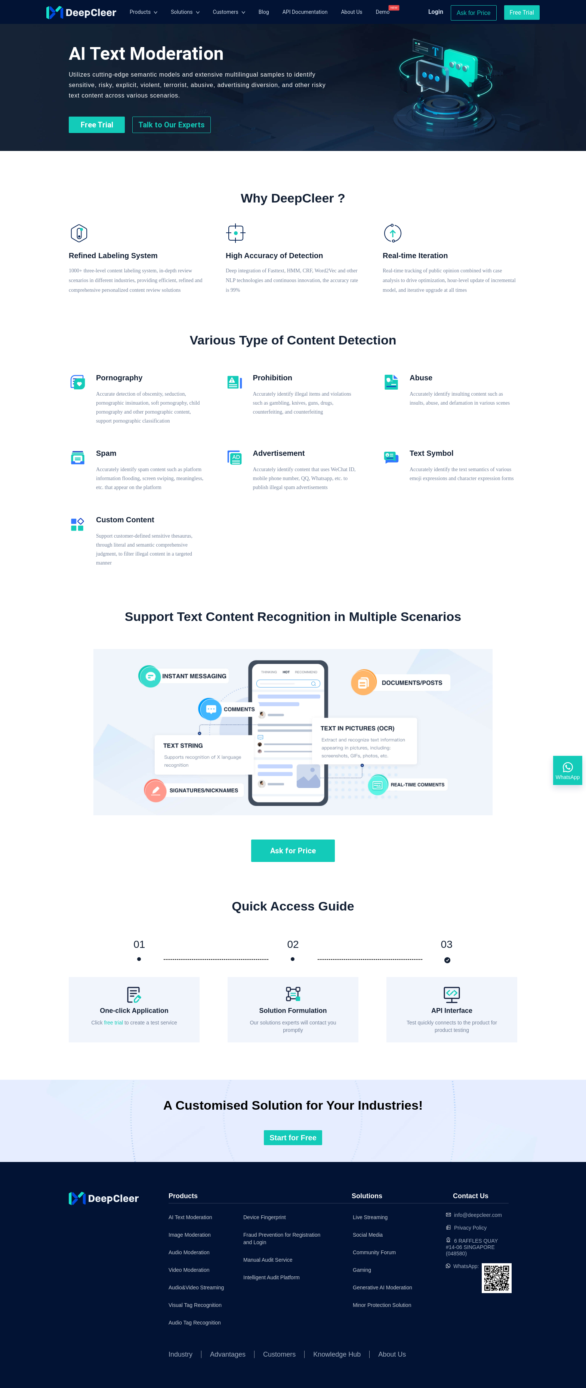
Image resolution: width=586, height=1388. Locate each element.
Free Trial (522, 12)
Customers (225, 12)
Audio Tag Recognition (195, 1323)
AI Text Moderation (190, 1217)
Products (140, 12)
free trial (113, 1023)
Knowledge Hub (337, 1354)
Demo (383, 12)
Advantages (228, 1354)
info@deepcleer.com (478, 1215)
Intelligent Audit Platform (271, 1277)
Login (435, 11)
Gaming (362, 1270)
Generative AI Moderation (375, 1287)
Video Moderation (189, 1270)
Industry (180, 1354)
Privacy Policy (470, 1228)
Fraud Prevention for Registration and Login (281, 1238)
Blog (264, 12)
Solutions (181, 12)
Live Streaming (370, 1217)
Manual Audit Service (268, 1260)
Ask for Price (474, 13)
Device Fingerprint (264, 1217)
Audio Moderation (189, 1252)
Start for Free (293, 1138)
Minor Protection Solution (375, 1305)
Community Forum (374, 1252)
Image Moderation (190, 1235)
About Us (351, 12)
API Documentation (305, 12)
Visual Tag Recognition (195, 1305)
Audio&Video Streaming (196, 1287)
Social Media (368, 1235)
